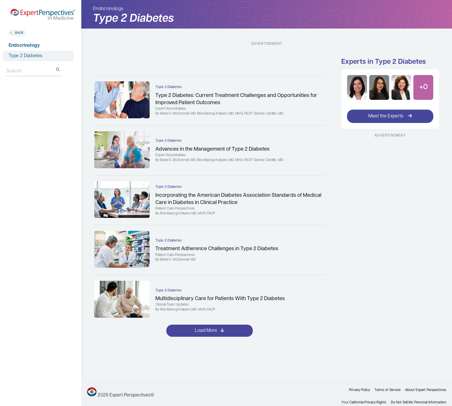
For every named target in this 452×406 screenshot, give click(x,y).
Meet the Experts (390, 116)
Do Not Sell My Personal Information (418, 402)
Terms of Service (387, 390)
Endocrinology (24, 45)
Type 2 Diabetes (25, 56)
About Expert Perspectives (425, 390)
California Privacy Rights (367, 402)
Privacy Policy (359, 390)
